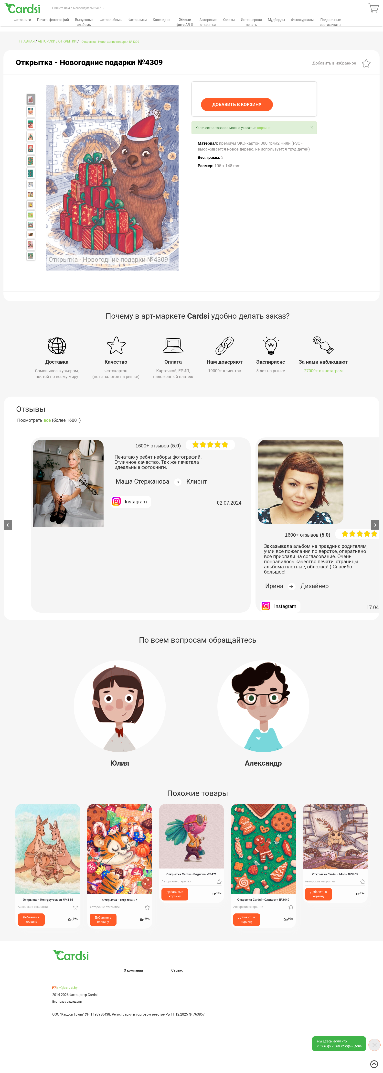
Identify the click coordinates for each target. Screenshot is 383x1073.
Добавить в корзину (31, 919)
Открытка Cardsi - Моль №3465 (335, 874)
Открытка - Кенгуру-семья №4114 (48, 899)
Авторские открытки (57, 41)
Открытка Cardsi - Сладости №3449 (263, 899)
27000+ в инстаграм (323, 370)
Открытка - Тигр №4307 (119, 900)
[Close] (311, 127)
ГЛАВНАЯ (27, 41)
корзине (263, 128)
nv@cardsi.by (65, 987)
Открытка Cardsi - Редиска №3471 (191, 874)
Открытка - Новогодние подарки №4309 (110, 41)
